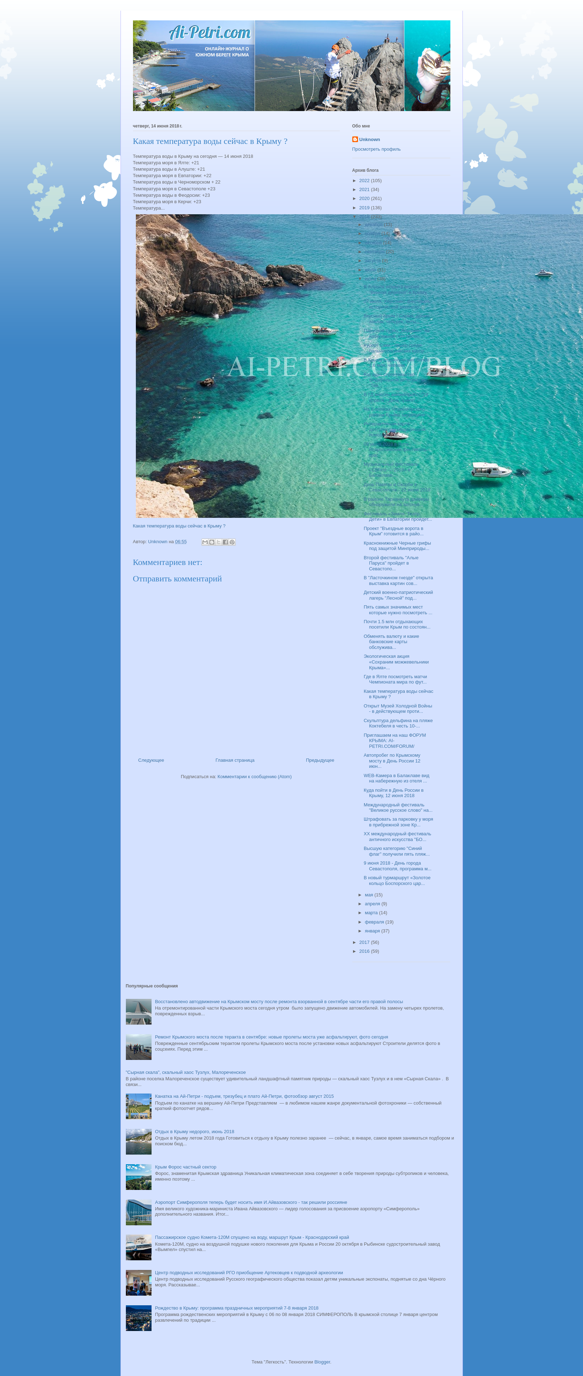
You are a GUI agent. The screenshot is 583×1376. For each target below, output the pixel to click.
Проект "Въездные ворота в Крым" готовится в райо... (394, 531)
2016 (365, 951)
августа (373, 260)
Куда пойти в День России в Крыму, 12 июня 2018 (394, 793)
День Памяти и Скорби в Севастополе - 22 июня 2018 (397, 487)
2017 (365, 942)
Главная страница (235, 760)
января (373, 931)
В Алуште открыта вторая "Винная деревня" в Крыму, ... (398, 289)
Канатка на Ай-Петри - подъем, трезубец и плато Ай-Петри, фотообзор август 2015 (244, 1096)
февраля (375, 922)
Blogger (322, 1362)
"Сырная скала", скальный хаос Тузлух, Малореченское (186, 1072)
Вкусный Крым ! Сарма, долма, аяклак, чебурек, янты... (397, 318)
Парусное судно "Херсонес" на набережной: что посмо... (397, 333)
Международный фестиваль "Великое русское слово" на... (398, 807)
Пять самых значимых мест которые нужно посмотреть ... (398, 609)
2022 (365, 180)
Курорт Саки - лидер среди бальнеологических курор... (396, 348)
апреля (373, 903)
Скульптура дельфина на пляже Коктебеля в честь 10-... (398, 723)
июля (371, 269)
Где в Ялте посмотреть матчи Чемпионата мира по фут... (395, 679)
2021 (365, 189)
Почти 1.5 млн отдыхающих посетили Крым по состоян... (397, 624)
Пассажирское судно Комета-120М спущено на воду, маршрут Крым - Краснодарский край (252, 1237)
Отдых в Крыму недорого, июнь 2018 (194, 1131)
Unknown (369, 139)
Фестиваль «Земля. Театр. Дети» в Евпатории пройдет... (398, 516)
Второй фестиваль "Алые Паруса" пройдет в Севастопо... (391, 563)
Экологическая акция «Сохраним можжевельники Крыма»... (396, 662)
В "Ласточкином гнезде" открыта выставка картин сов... (398, 580)
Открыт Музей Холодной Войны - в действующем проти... (398, 708)
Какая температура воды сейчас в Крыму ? (179, 526)
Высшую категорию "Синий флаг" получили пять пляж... (397, 851)
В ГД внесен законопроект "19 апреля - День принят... (396, 397)
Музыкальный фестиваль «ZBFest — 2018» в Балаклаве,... (391, 469)
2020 (365, 198)
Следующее (151, 760)
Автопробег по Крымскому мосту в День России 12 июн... (392, 760)
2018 (365, 216)
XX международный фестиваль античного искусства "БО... (397, 836)
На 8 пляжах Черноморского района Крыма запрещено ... (397, 411)
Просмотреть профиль (376, 149)
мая (369, 894)
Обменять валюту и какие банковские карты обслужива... (391, 642)
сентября (375, 251)
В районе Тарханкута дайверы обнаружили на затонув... (396, 501)
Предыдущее (320, 760)
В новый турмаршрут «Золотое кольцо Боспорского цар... (397, 880)
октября (374, 242)
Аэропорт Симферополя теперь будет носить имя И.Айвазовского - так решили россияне (251, 1202)
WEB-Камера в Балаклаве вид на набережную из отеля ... (396, 778)
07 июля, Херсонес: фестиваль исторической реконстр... (397, 304)
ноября (373, 233)
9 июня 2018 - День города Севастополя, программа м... (397, 865)
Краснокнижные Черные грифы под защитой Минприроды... (397, 545)
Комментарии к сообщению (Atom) (255, 776)
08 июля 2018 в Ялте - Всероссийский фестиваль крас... (395, 449)
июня (371, 278)
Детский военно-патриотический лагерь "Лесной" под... (398, 595)
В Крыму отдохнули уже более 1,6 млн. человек (396, 362)
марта (372, 912)
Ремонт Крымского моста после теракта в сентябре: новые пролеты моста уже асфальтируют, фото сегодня (271, 1037)
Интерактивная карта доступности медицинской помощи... (394, 429)
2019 (365, 207)
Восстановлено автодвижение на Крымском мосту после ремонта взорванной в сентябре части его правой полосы (279, 1001)
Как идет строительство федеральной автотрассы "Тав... (394, 380)
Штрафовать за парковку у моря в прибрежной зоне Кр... (398, 821)
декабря (374, 224)
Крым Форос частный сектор (185, 1167)
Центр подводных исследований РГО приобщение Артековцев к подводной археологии (249, 1272)
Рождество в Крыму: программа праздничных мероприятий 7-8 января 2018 (237, 1308)
